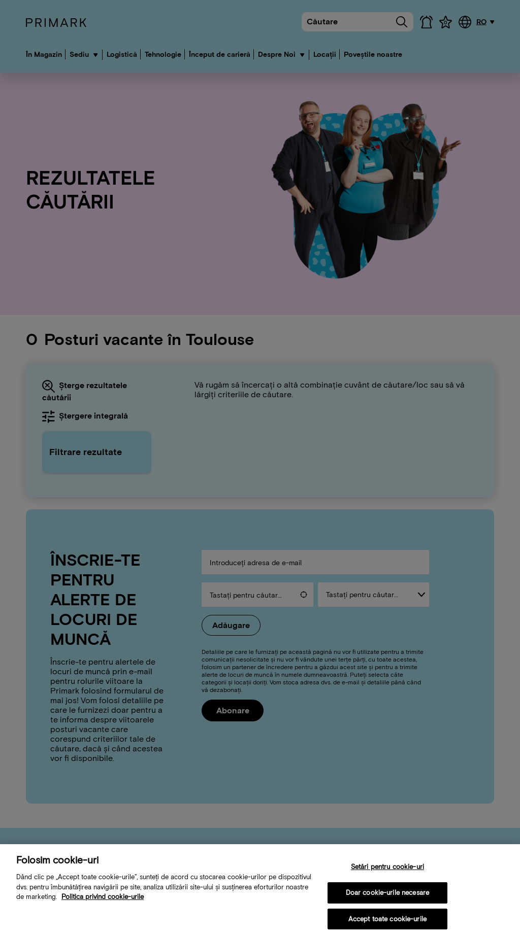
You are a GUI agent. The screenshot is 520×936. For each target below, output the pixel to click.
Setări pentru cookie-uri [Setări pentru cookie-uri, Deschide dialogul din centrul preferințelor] (387, 870)
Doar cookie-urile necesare (387, 896)
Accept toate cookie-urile (387, 922)
